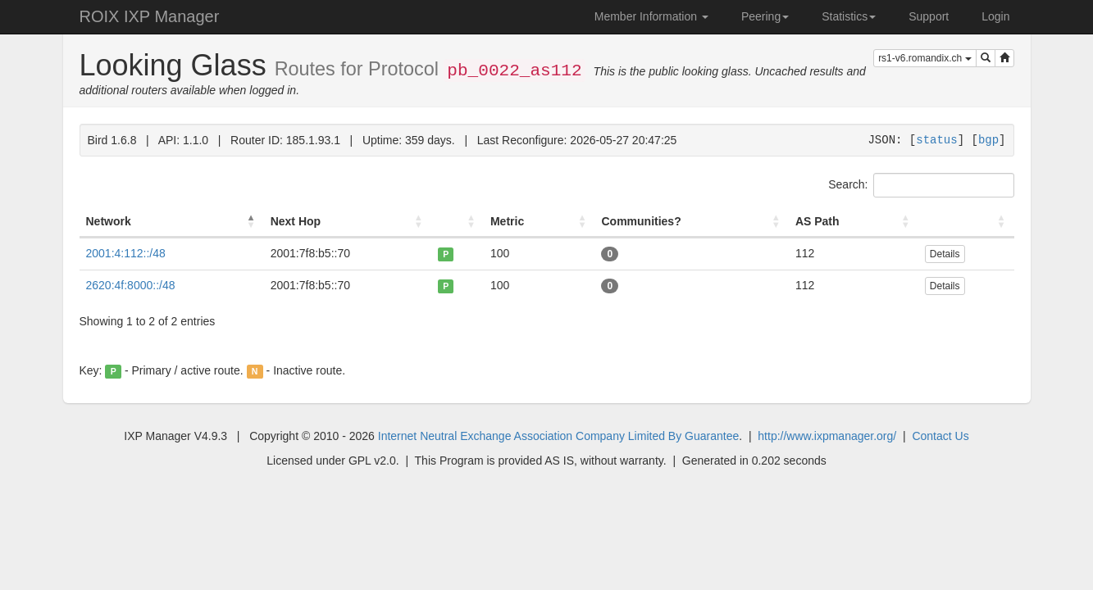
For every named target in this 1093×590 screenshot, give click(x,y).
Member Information (651, 16)
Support (929, 16)
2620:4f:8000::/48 (130, 285)
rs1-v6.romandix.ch (924, 58)
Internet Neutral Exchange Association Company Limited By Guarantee (558, 435)
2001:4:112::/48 (126, 253)
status (936, 140)
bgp (988, 140)
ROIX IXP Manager (150, 16)
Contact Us (940, 435)
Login (995, 16)
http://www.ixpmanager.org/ (827, 435)
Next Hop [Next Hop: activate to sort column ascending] (296, 221)
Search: (920, 185)
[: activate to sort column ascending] (457, 222)
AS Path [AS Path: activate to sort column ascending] (817, 221)
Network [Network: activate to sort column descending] (108, 221)
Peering (765, 16)
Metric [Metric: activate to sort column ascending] (507, 221)
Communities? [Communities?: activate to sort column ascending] (641, 221)
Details (945, 254)
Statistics (849, 16)
